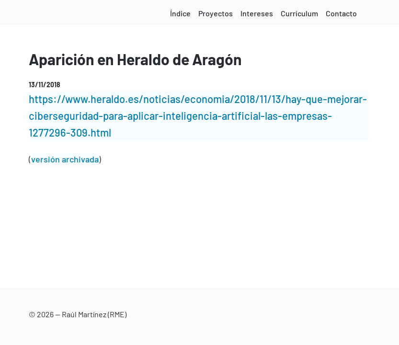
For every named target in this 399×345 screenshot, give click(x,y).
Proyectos (215, 13)
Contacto (341, 13)
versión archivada (65, 159)
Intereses (256, 13)
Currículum (299, 13)
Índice (180, 13)
